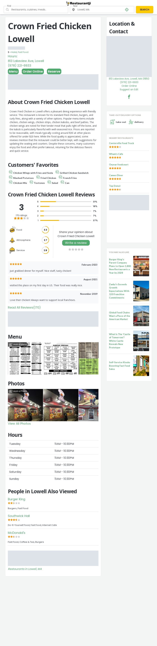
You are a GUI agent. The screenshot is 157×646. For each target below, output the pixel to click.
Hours (12, 56)
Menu (13, 71)
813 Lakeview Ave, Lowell (26, 61)
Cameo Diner (116, 175)
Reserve (54, 71)
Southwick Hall (19, 516)
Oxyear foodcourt (118, 164)
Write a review (76, 243)
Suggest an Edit (129, 89)
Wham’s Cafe (116, 154)
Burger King (16, 499)
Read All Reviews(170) (24, 307)
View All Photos (19, 423)
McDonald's (16, 533)
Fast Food (23, 52)
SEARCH (144, 9)
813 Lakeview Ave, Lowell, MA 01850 (129, 78)
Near (75, 6)
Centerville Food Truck (121, 143)
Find (9, 6)
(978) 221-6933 (19, 65)
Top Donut (115, 185)
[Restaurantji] (78, 3)
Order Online (33, 71)
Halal (14, 52)
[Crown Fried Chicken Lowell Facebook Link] (129, 97)
